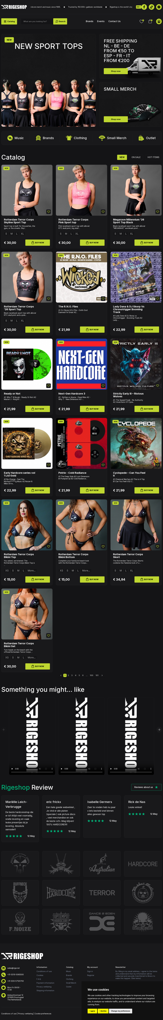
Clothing (76, 138)
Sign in (90, 971)
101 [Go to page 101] (97, 675)
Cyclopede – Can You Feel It (129, 474)
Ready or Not (12, 393)
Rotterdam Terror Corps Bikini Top (19, 555)
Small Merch (112, 138)
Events (101, 21)
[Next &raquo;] (102, 675)
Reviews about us (146, 787)
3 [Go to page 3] (72, 675)
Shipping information (45, 990)
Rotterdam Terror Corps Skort (128, 555)
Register (90, 975)
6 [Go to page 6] (83, 675)
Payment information (45, 983)
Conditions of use (44, 971)
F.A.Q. (39, 979)
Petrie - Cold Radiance (72, 472)
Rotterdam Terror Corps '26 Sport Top (19, 308)
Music (15, 138)
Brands (89, 21)
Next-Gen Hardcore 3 (71, 393)
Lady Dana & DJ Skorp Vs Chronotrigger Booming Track (128, 309)
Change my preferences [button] (120, 1011)
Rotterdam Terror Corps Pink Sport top (73, 221)
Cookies (40, 975)
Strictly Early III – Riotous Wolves (128, 395)
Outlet (147, 138)
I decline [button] (103, 1011)
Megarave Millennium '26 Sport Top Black (128, 221)
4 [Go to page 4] (75, 675)
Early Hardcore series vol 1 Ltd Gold (19, 474)
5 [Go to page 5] (79, 675)
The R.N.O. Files (68, 306)
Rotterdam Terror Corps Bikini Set (19, 645)
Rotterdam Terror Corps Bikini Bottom (73, 555)
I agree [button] (92, 1011)
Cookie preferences (43, 1014)
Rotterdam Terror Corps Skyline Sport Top (19, 221)
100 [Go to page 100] (91, 675)
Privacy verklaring (44, 987)
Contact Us (114, 21)
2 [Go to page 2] (68, 675)
